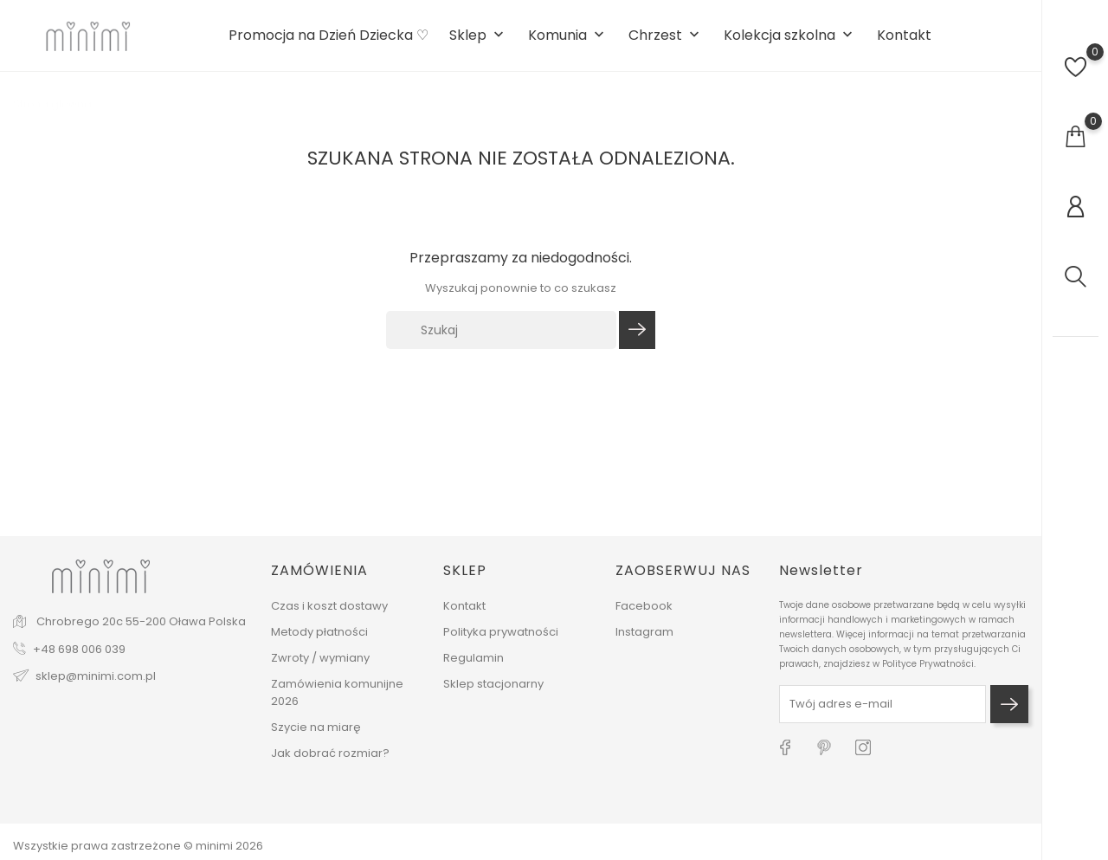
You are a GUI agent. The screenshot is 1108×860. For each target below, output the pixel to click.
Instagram (644, 632)
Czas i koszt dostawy (329, 606)
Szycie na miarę (316, 727)
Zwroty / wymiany (320, 658)
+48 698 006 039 (79, 649)
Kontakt (904, 35)
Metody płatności (319, 632)
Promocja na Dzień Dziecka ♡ (328, 35)
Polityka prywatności (500, 632)
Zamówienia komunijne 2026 (337, 692)
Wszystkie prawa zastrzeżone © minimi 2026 (138, 845)
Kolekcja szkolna (790, 36)
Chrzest (665, 36)
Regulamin (473, 658)
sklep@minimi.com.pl (95, 676)
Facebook (644, 606)
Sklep (478, 36)
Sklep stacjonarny (493, 684)
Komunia (568, 36)
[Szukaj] (501, 330)
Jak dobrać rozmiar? (330, 753)
